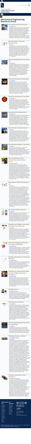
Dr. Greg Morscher (12, 276)
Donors (3, 421)
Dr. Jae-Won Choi (12, 26)
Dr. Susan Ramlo (12, 303)
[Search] (29, 5)
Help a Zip (11, 411)
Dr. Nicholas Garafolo (13, 163)
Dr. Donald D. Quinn (13, 260)
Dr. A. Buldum (11, 227)
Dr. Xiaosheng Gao (12, 246)
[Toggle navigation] (2, 0)
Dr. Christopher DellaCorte (14, 337)
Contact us (18, 413)
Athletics (10, 405)
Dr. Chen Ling (11, 129)
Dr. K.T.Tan (11, 44)
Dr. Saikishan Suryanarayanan (14, 378)
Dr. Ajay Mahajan (12, 80)
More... (28, 37)
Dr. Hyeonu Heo (12, 63)
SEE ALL (22, 406)
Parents (3, 420)
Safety (10, 412)
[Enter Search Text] (23, 5)
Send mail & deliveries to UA (21, 415)
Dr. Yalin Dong (11, 211)
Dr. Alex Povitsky (12, 114)
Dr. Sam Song (11, 146)
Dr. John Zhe (11, 185)
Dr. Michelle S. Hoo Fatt (13, 291)
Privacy (10, 414)
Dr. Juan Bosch (12, 339)
